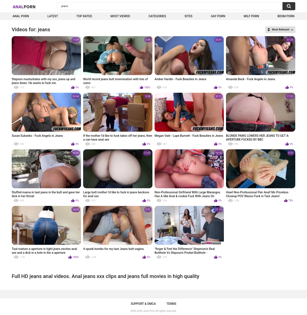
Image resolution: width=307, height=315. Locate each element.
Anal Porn (21, 16)
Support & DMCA (143, 303)
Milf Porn (251, 16)
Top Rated (84, 16)
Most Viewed (120, 16)
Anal (24, 7)
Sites (188, 16)
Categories (157, 16)
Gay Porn (218, 16)
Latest (52, 16)
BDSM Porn (285, 16)
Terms (171, 303)
